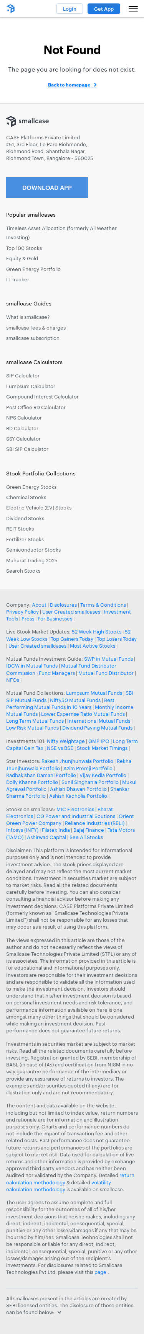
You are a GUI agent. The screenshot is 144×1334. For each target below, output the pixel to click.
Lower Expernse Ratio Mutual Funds (83, 714)
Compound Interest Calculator (42, 397)
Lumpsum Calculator (30, 386)
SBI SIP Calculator (27, 449)
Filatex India (56, 830)
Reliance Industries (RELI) (94, 823)
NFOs (12, 680)
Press (28, 619)
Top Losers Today (117, 639)
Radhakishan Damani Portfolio (41, 775)
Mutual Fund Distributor (106, 673)
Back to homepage (69, 84)
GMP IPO (98, 741)
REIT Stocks (20, 529)
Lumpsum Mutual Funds (94, 693)
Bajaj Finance (88, 830)
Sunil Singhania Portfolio (90, 782)
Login (69, 9)
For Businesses (55, 619)
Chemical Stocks (26, 497)
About (39, 605)
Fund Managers (57, 673)
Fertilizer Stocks (25, 539)
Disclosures (63, 605)
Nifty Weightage (66, 741)
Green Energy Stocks (31, 487)
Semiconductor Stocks (33, 550)
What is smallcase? (28, 317)
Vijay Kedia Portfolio (102, 775)
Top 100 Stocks (24, 248)
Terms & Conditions (103, 605)
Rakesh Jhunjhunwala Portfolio (77, 761)
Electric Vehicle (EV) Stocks (38, 508)
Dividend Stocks (25, 518)
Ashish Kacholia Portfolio (78, 796)
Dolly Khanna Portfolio (32, 782)
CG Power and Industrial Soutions (75, 816)
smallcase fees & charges (36, 328)
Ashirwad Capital (46, 837)
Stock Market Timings (102, 748)
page (101, 1272)
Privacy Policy (22, 612)
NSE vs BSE (60, 748)
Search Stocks (23, 571)
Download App (47, 187)
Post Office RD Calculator (36, 407)
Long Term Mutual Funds (35, 721)
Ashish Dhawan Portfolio (78, 789)
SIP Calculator (23, 375)
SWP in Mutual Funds (108, 659)
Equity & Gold (22, 258)
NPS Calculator (24, 418)
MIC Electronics (75, 809)
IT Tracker (17, 279)
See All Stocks (86, 837)
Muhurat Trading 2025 (32, 560)
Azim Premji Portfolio (88, 768)
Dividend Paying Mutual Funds (97, 728)
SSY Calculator (23, 439)
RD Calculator (22, 428)
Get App (104, 9)
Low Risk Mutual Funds (32, 728)
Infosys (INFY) (22, 830)
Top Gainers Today (72, 639)
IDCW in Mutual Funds (32, 666)
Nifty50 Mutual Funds (75, 700)
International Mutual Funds (98, 721)
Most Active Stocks (92, 646)
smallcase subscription (33, 338)
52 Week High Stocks (96, 632)
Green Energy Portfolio (33, 269)
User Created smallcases (71, 612)
